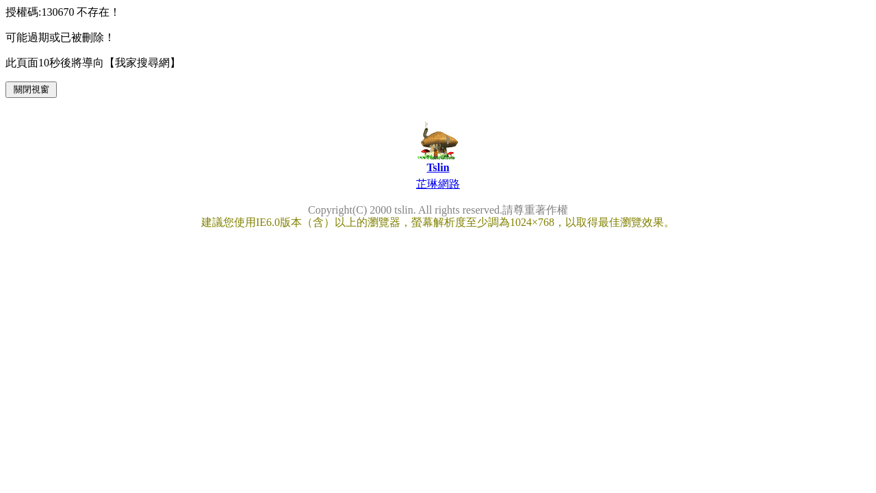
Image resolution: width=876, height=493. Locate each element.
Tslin (437, 167)
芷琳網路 (438, 184)
